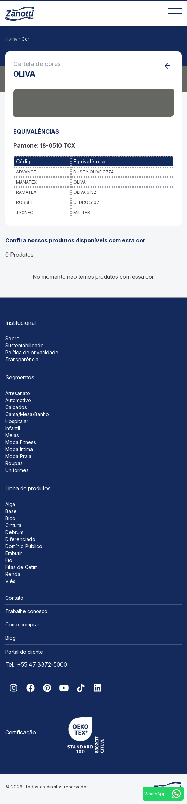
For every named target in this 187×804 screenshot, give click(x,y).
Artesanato (17, 393)
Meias (12, 435)
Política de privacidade (31, 352)
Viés (10, 581)
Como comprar (22, 624)
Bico (10, 518)
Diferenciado (20, 539)
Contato (14, 598)
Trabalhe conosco (26, 611)
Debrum (14, 532)
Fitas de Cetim (21, 567)
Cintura (13, 525)
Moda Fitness (20, 442)
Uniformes (17, 470)
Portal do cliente (24, 652)
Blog (10, 638)
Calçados (16, 407)
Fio (8, 560)
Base (11, 511)
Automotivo (18, 400)
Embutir (13, 553)
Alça (10, 504)
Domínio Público (23, 546)
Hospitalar (16, 421)
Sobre (12, 338)
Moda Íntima (19, 449)
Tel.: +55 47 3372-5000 (36, 664)
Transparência (21, 359)
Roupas (14, 463)
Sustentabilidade (24, 345)
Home (11, 39)
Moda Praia (18, 456)
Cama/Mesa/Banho (27, 414)
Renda (12, 574)
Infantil (12, 428)
